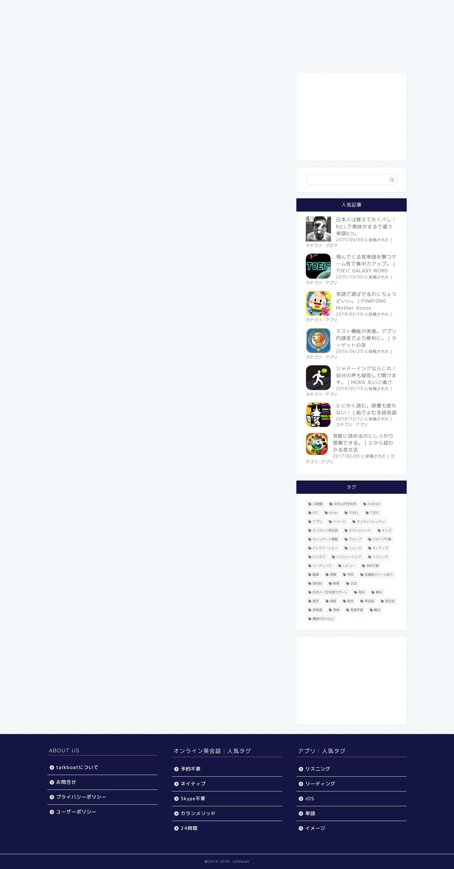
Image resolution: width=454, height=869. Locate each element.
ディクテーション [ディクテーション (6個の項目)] (325, 548)
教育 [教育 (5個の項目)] (336, 583)
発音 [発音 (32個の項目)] (333, 601)
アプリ (331, 282)
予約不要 (191, 769)
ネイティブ (193, 783)
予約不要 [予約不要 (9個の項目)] (372, 565)
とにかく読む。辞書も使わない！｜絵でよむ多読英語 (366, 409)
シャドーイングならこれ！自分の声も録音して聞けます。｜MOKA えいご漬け (366, 375)
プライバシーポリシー (81, 797)
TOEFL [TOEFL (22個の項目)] (354, 512)
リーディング (320, 783)
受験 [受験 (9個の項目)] (333, 574)
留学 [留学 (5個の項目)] (315, 601)
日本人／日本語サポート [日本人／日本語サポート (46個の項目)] (329, 592)
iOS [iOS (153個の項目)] (315, 512)
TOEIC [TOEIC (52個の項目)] (374, 512)
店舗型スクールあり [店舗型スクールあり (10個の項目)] (378, 574)
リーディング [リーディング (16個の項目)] (321, 565)
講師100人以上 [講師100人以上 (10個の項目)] (323, 618)
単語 (310, 813)
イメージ (315, 828)
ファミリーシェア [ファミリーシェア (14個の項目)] (348, 557)
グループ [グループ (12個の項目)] (355, 539)
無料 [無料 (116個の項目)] (378, 592)
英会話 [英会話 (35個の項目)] (389, 601)
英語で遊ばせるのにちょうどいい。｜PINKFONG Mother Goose (366, 301)
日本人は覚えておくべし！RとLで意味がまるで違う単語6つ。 (366, 226)
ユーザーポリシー (76, 811)
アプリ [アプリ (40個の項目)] (317, 521)
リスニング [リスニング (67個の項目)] (380, 557)
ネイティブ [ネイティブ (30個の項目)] (380, 548)
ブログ (331, 245)
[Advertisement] (351, 117)
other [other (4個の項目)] (333, 512)
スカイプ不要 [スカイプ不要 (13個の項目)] (381, 539)
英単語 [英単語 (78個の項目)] (317, 610)
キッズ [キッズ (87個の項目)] (386, 530)
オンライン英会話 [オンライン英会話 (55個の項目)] (325, 530)
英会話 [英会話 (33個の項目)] (369, 601)
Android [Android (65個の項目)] (373, 504)
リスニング (317, 769)
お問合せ (66, 782)
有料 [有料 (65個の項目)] (361, 592)
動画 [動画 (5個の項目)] (315, 574)
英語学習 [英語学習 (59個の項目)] (356, 610)
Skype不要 (193, 798)
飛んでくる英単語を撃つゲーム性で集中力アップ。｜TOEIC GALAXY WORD (366, 264)
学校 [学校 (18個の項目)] (350, 574)
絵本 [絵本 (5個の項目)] (350, 601)
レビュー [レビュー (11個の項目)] (348, 565)
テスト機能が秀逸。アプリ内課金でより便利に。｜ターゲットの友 (366, 338)
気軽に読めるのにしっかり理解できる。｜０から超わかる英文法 (363, 443)
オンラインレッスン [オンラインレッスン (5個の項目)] (371, 521)
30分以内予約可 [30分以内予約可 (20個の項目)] (345, 504)
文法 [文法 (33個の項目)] (353, 583)
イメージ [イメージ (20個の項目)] (339, 521)
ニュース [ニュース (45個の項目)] (355, 548)
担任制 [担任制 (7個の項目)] (317, 583)
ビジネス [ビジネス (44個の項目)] (318, 557)
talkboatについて (77, 767)
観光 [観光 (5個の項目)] (377, 610)
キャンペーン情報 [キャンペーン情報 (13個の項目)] (325, 539)
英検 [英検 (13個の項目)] (336, 610)
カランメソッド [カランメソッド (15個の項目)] (360, 530)
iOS (309, 798)
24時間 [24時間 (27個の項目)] (317, 504)
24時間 (189, 828)
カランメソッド (198, 813)
